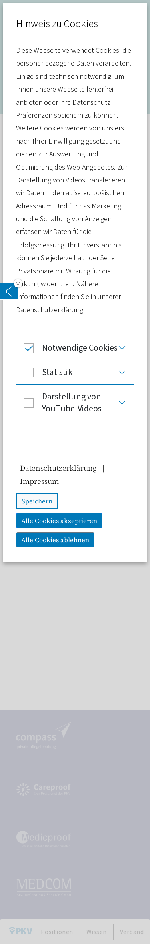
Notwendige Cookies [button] (67, 347)
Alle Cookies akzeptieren (59, 520)
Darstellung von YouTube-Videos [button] (59, 402)
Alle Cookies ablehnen (55, 539)
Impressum (39, 481)
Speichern (37, 501)
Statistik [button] (44, 372)
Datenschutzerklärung (49, 310)
